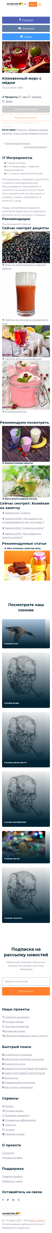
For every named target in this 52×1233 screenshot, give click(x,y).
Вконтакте (26, 28)
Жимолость (11, 1078)
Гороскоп (9, 1125)
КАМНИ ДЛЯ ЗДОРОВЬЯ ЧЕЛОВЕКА (26, 1068)
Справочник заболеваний (19, 1120)
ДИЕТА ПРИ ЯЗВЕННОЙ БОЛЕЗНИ (25, 1073)
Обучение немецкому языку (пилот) (25, 1035)
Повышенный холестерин (20, 1082)
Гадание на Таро (13, 1134)
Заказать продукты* (26, 109)
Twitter (26, 36)
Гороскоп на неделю (15, 1017)
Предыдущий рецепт (17, 143)
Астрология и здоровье (18, 1054)
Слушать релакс (13, 1021)
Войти (33, 4)
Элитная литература (15, 1026)
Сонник (8, 1129)
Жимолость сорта (15, 1064)
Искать (7, 1106)
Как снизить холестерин (19, 1087)
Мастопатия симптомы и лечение (24, 1059)
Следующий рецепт (35, 147)
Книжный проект (13, 1031)
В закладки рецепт (26, 117)
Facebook (26, 19)
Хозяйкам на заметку (16, 1115)
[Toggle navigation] (40, 5)
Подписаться (26, 991)
